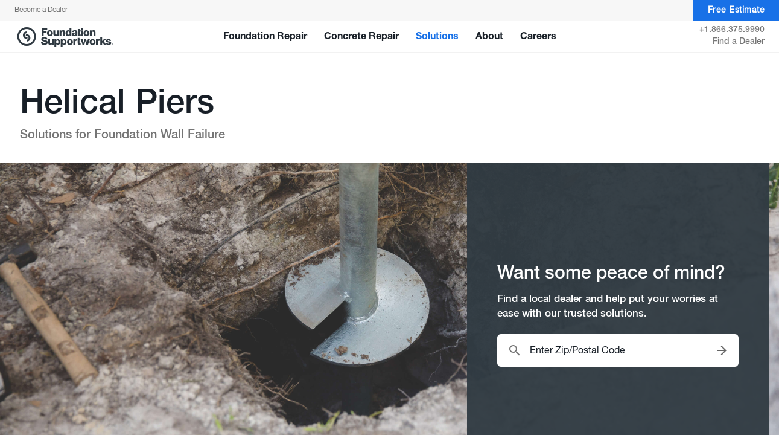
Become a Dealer (41, 10)
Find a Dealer (739, 41)
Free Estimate (736, 10)
